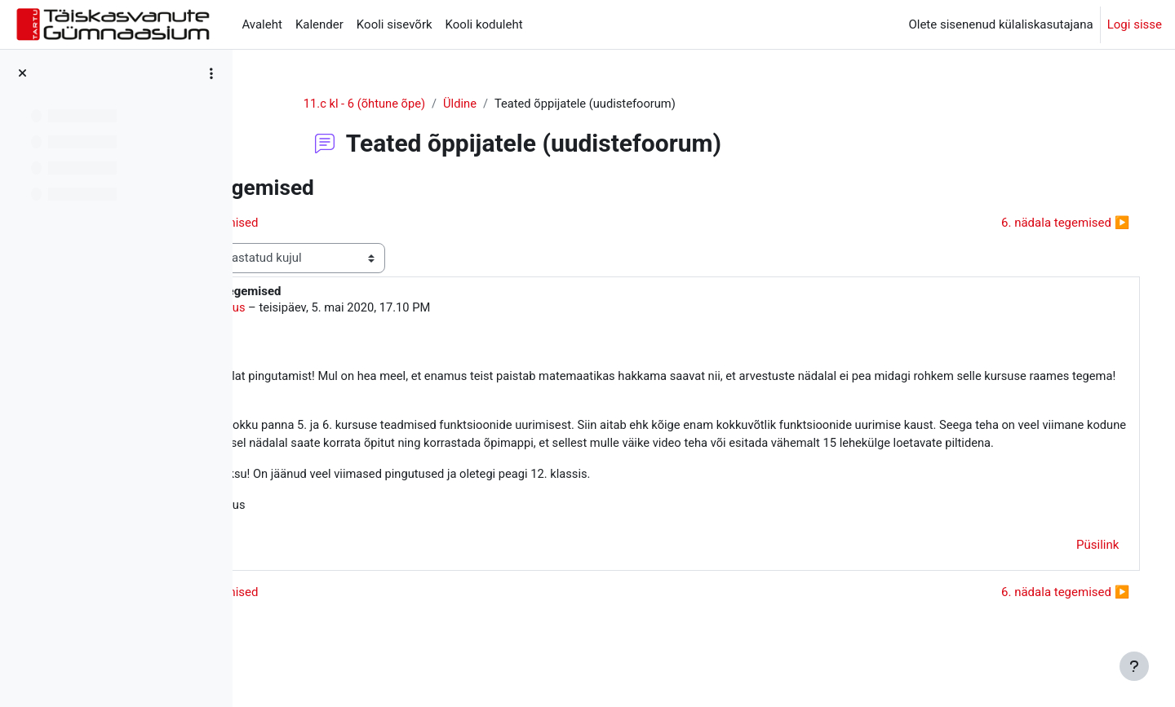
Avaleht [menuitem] (262, 24)
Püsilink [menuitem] (1074, 566)
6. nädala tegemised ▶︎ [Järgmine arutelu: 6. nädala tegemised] (1042, 222)
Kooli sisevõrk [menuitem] (394, 24)
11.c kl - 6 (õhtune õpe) (427, 103)
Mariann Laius (353, 308)
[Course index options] (211, 73)
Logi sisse (1134, 24)
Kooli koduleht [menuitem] (484, 24)
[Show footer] (1134, 666)
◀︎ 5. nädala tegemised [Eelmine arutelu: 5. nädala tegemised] (339, 222)
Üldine (524, 103)
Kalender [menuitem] (319, 24)
